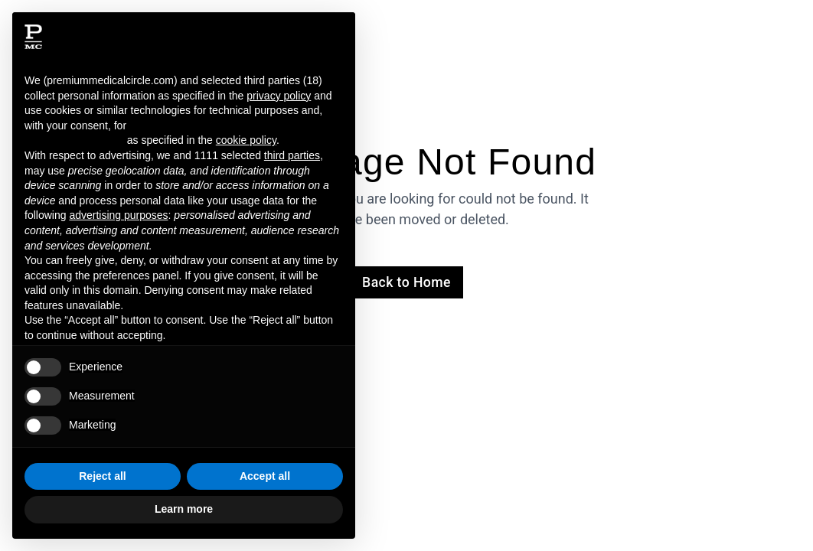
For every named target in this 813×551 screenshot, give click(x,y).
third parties (292, 155)
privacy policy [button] (279, 96)
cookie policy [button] (246, 140)
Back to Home (406, 282)
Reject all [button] (102, 476)
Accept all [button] (265, 476)
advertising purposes (118, 215)
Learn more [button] (184, 509)
